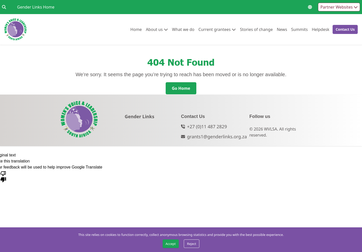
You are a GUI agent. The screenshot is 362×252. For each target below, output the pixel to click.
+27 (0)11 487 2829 (207, 126)
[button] (343, 29)
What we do (183, 29)
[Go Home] (180, 88)
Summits (299, 29)
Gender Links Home (35, 7)
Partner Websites (339, 7)
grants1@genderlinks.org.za (217, 137)
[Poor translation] (3, 176)
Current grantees (214, 29)
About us (154, 29)
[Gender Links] (139, 118)
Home (136, 29)
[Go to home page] (15, 29)
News (282, 29)
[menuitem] (136, 29)
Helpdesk (320, 29)
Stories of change (256, 29)
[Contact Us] (345, 29)
